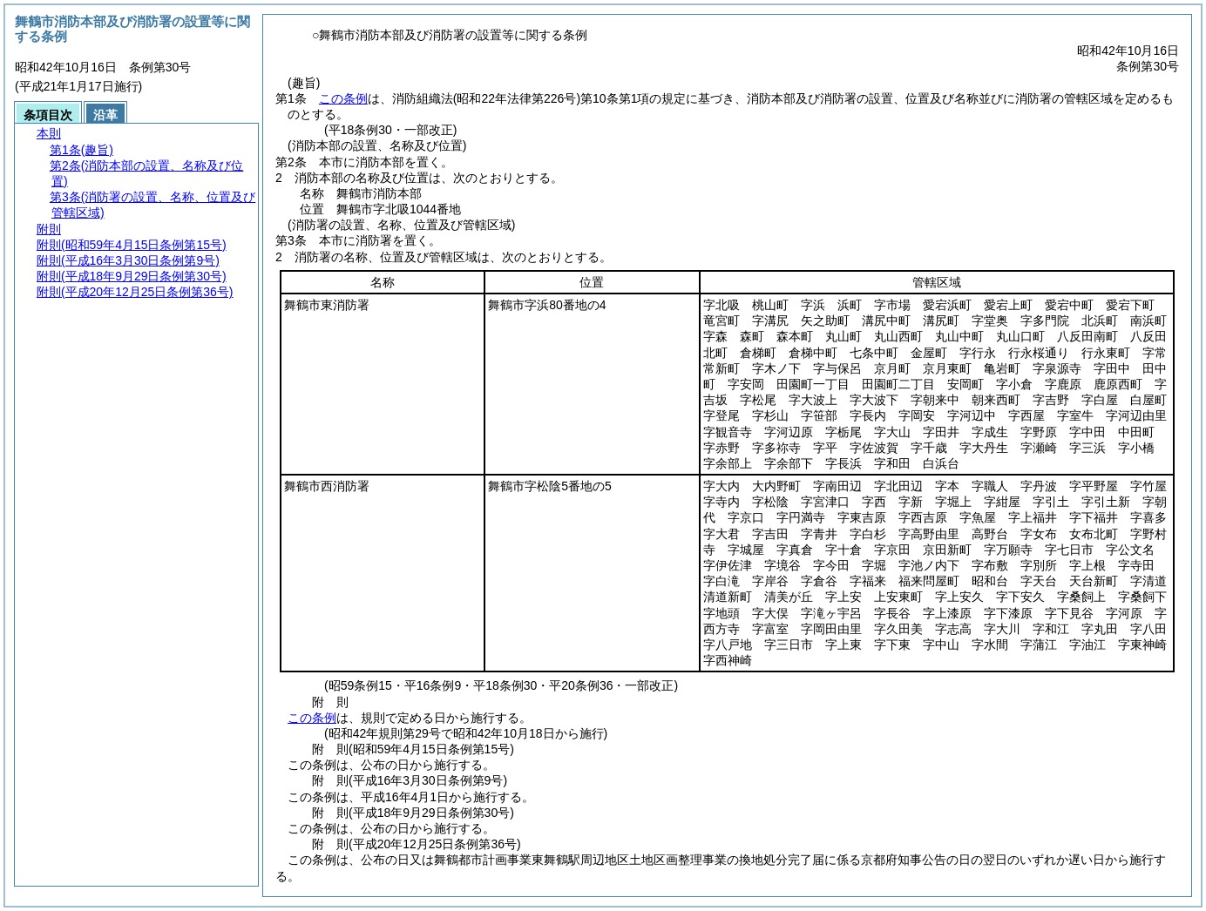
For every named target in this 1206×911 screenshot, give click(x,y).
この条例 (343, 98)
